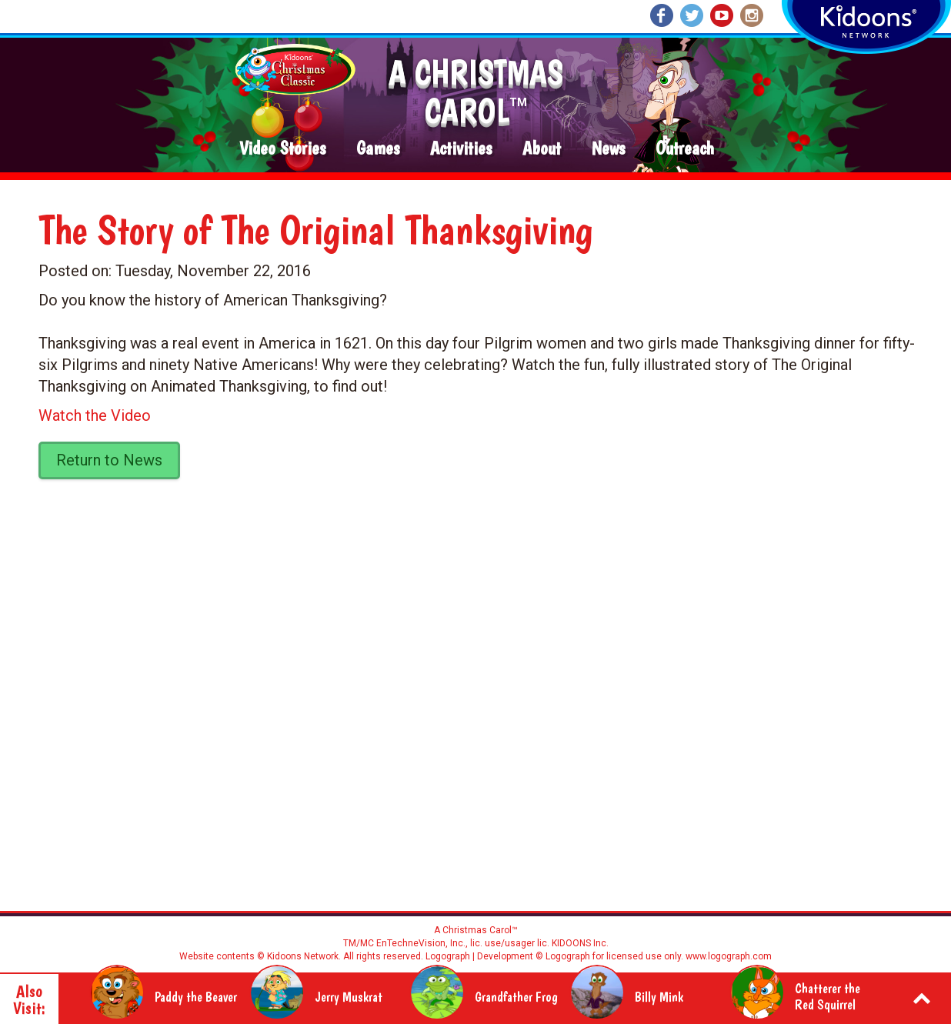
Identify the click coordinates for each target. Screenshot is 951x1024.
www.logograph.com (727, 956)
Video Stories (282, 148)
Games (377, 148)
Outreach (685, 148)
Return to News (109, 460)
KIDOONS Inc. (580, 943)
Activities (461, 148)
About (541, 148)
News (608, 148)
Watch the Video (94, 415)
